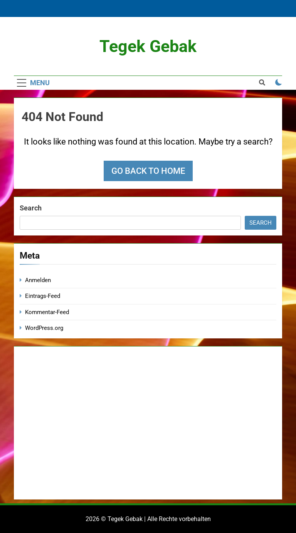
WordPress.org (44, 328)
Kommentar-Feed (47, 312)
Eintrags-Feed (42, 296)
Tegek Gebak (148, 46)
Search (31, 208)
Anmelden (38, 280)
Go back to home (148, 171)
